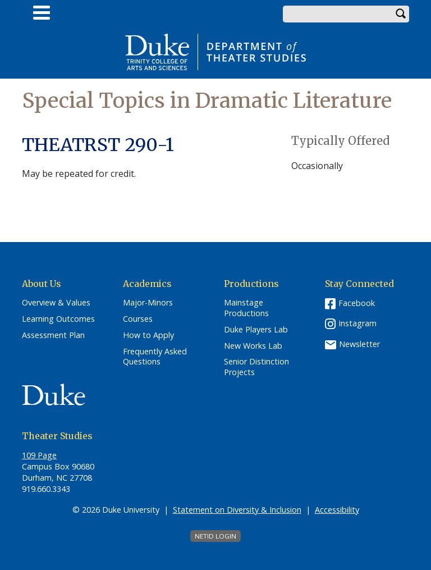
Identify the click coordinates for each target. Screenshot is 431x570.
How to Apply (148, 335)
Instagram (357, 323)
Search (400, 14)
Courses (138, 319)
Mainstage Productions (246, 308)
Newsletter (359, 344)
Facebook (356, 303)
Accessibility (337, 509)
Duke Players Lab (256, 330)
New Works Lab (253, 346)
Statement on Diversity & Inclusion (237, 509)
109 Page (39, 455)
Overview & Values (56, 303)
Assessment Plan (53, 335)
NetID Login (215, 536)
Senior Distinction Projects (256, 367)
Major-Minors (148, 303)
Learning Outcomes (58, 319)
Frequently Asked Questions (155, 356)
